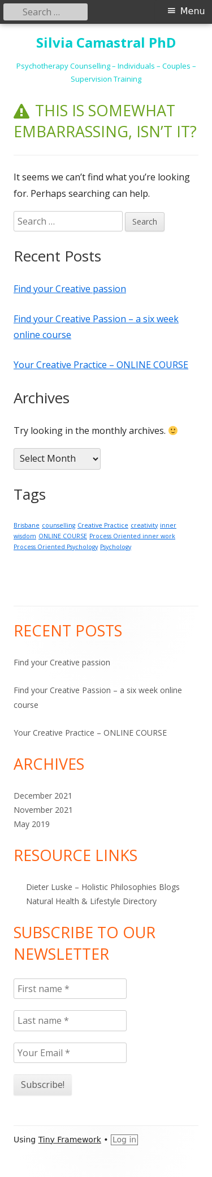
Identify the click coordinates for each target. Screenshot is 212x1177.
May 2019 (32, 824)
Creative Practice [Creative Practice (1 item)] (102, 525)
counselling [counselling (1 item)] (58, 525)
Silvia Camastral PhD (106, 43)
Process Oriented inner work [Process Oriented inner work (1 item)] (132, 536)
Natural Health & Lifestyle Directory (91, 901)
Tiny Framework (69, 1139)
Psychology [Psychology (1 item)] (115, 547)
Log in (124, 1139)
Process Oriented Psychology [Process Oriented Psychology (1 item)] (56, 547)
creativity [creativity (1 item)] (144, 525)
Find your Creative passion (70, 288)
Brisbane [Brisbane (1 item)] (27, 525)
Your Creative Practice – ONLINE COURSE (101, 364)
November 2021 (43, 809)
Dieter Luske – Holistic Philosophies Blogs (103, 886)
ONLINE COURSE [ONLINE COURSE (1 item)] (62, 536)
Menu (192, 11)
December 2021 (43, 795)
